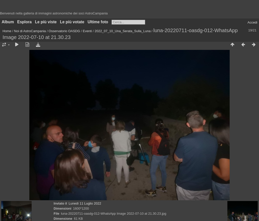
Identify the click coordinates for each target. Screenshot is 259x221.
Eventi (87, 31)
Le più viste (46, 22)
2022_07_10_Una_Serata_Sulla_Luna (122, 31)
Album (8, 22)
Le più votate (72, 22)
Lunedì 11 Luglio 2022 (85, 203)
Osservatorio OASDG (64, 31)
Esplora (24, 22)
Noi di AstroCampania (30, 31)
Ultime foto (98, 22)
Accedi (252, 22)
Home (7, 31)
